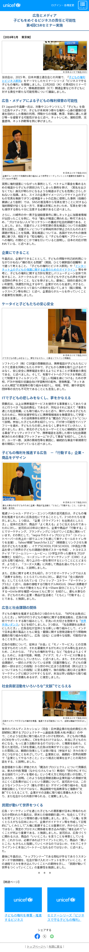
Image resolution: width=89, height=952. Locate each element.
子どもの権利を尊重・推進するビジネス (23, 917)
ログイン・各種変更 (62, 5)
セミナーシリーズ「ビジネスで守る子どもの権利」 (65, 917)
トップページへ (36, 946)
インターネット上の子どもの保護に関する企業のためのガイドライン (44, 267)
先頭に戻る (55, 946)
